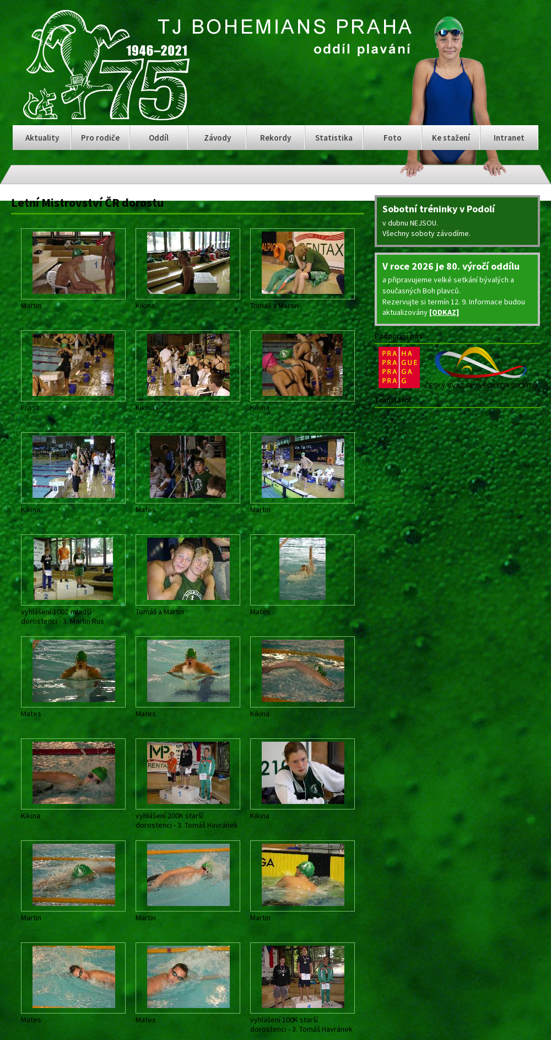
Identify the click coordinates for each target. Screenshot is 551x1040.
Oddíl (159, 137)
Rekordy (275, 137)
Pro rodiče (100, 137)
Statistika (334, 137)
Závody (217, 137)
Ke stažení (451, 137)
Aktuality (42, 137)
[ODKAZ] (444, 312)
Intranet (509, 137)
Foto (392, 137)
